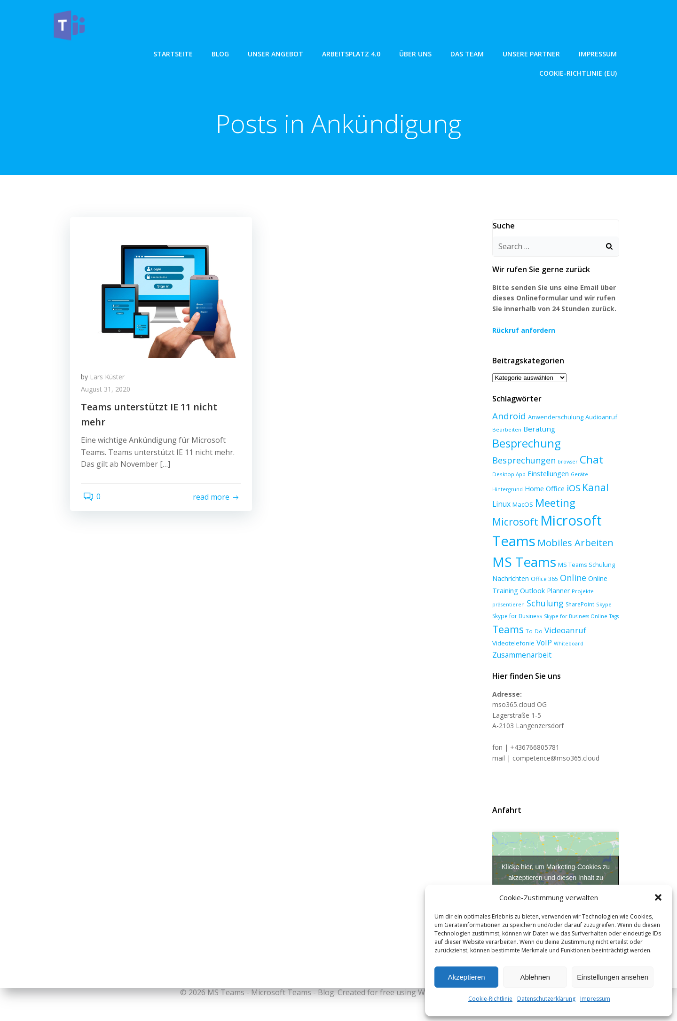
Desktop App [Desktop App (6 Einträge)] (507, 475)
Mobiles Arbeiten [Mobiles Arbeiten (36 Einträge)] (528, 543)
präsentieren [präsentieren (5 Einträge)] (506, 604)
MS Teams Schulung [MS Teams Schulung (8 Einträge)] (561, 565)
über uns (321, 51)
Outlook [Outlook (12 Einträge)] (530, 590)
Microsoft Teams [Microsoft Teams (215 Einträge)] (544, 521)
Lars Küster (110, 381)
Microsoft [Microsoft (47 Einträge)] (556, 503)
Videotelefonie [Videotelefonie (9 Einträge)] (511, 643)
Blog (125, 51)
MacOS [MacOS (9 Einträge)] (607, 490)
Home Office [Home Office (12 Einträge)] (510, 489)
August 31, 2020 (109, 393)
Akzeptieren (466, 977)
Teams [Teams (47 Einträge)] (506, 629)
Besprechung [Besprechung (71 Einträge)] (524, 444)
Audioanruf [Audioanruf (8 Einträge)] (599, 418)
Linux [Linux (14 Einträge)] (585, 489)
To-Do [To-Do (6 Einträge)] (532, 631)
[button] (658, 897)
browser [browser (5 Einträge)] (566, 462)
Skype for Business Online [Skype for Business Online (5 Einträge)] (574, 616)
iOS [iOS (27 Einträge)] (539, 489)
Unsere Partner (436, 51)
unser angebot (181, 51)
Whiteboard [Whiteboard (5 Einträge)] (567, 643)
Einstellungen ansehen (612, 977)
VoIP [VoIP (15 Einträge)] (542, 642)
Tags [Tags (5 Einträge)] (612, 616)
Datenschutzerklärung (546, 999)
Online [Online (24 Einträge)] (571, 578)
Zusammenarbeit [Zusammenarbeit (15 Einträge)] (520, 655)
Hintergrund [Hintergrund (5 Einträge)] (603, 475)
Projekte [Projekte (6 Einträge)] (581, 591)
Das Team (372, 51)
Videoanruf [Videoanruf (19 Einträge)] (563, 630)
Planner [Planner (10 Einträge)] (556, 590)
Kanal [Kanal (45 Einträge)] (561, 488)
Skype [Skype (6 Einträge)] (602, 604)
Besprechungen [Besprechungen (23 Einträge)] (522, 461)
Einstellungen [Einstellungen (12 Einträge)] (546, 474)
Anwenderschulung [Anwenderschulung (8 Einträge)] (554, 418)
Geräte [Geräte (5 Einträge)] (577, 475)
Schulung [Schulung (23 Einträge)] (543, 603)
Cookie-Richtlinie (490, 999)
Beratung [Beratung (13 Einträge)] (537, 429)
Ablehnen (535, 977)
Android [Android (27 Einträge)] (507, 417)
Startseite (78, 51)
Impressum (595, 999)
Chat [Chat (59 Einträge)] (589, 460)
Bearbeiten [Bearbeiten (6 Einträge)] (505, 430)
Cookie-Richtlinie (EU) (580, 51)
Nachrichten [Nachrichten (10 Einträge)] (508, 578)
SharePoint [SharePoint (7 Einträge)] (578, 604)
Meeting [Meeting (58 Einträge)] (510, 503)
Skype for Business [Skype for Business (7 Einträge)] (515, 616)
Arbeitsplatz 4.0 (257, 51)
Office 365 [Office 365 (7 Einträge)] (542, 579)
